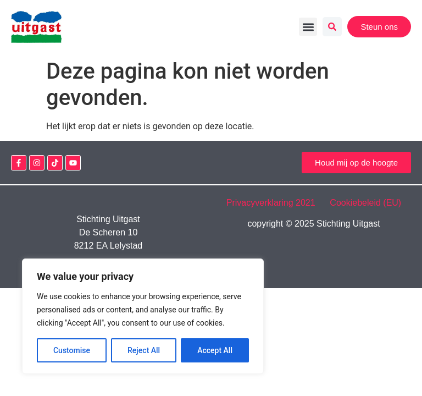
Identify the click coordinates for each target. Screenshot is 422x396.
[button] (308, 27)
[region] (143, 316)
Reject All (143, 350)
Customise (71, 350)
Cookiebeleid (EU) (365, 202)
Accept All (214, 350)
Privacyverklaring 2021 (276, 202)
